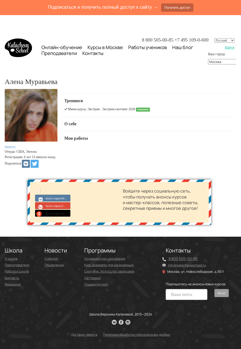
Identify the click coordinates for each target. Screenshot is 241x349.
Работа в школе (17, 271)
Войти (229, 47)
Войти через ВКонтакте (52, 198)
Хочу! (221, 293)
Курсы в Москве (105, 47)
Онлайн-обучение (61, 47)
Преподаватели (59, 53)
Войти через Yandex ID (52, 213)
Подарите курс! (96, 284)
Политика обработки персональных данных (136, 334)
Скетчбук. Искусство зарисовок (109, 271)
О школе (11, 258)
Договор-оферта (84, 334)
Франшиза (13, 284)
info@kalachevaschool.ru (187, 265)
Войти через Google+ (52, 205)
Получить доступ (177, 7)
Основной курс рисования (104, 258)
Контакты (92, 53)
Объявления (54, 265)
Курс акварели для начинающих (109, 265)
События (51, 258)
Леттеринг (92, 278)
